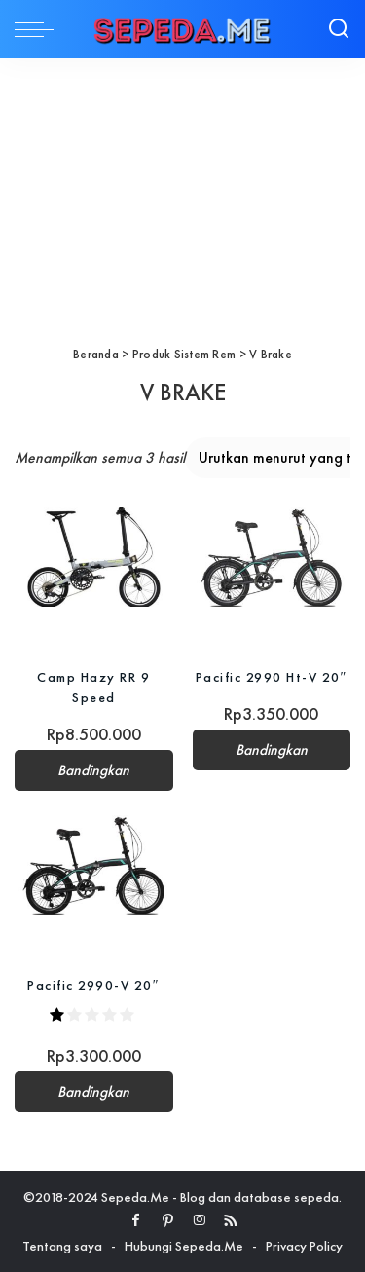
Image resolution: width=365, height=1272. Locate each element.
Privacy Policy (304, 1245)
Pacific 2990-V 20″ (93, 984)
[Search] (338, 29)
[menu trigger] (39, 29)
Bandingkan (93, 770)
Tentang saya (62, 1245)
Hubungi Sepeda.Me (184, 1245)
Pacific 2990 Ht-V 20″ (271, 677)
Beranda (96, 354)
